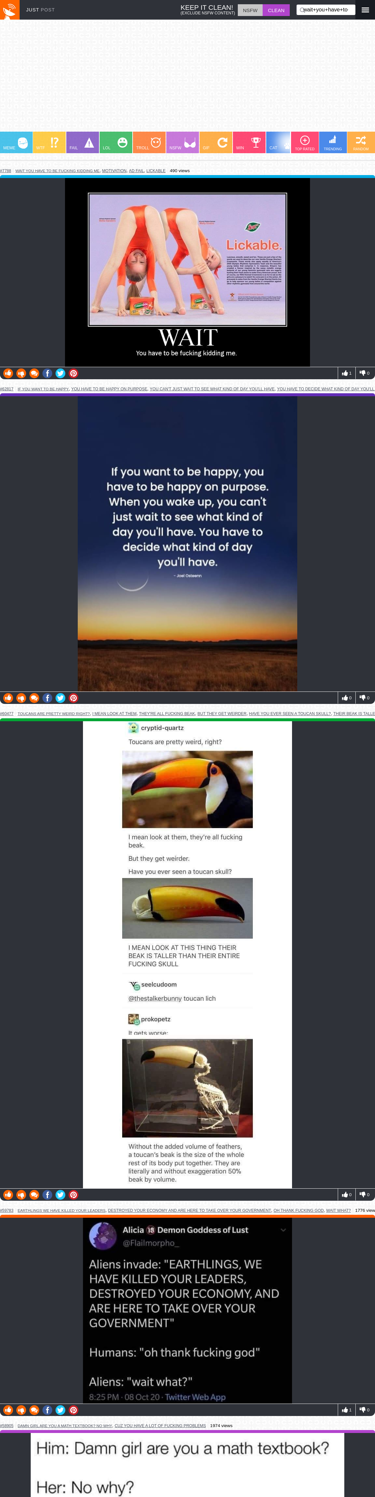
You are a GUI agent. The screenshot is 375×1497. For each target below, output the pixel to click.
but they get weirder (222, 713)
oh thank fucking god (298, 1210)
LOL (115, 144)
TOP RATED (305, 143)
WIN (248, 144)
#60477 (6, 713)
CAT (283, 144)
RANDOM (360, 143)
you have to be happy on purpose (109, 389)
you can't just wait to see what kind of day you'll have (212, 389)
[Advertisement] (187, 78)
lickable (156, 171)
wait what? (338, 1210)
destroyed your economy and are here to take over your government (189, 1210)
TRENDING (333, 143)
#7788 (5, 171)
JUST (40, 9)
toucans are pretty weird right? (54, 713)
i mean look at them (114, 713)
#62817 (6, 389)
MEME (15, 144)
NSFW (183, 144)
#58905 (6, 1426)
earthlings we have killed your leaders (62, 1210)
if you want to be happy (43, 389)
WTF (47, 144)
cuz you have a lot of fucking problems (160, 1426)
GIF (215, 144)
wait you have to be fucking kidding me (57, 171)
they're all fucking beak (167, 713)
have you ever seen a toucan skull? (290, 713)
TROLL (148, 144)
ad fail (136, 171)
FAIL (82, 144)
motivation (114, 171)
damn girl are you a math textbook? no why (65, 1426)
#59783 (6, 1210)
